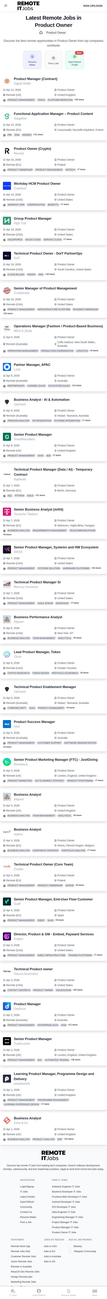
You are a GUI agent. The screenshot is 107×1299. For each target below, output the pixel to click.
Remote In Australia (21, 1266)
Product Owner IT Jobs (64, 1232)
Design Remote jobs (21, 1276)
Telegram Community (82, 1251)
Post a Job (25, 1222)
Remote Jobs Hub (20, 1251)
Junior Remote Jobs (21, 1261)
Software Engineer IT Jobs (66, 1186)
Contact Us (26, 1212)
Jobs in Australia (52, 1256)
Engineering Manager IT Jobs (67, 1217)
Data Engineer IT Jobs (64, 1212)
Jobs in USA (50, 1246)
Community (26, 1207)
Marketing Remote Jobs (23, 1281)
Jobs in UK (49, 1261)
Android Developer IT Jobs (66, 1201)
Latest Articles (27, 1196)
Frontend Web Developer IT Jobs (69, 1196)
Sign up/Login (92, 5)
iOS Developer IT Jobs (64, 1207)
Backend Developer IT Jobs (66, 1191)
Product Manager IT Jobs (65, 1227)
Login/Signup (27, 1186)
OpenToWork (27, 1201)
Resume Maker (28, 1217)
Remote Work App (20, 1246)
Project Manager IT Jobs (65, 1222)
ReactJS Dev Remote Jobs (25, 1271)
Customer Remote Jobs (23, 1256)
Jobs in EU (49, 1251)
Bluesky (75, 1246)
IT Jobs (24, 1191)
